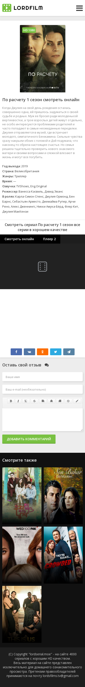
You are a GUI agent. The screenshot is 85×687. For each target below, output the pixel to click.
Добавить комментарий (29, 439)
